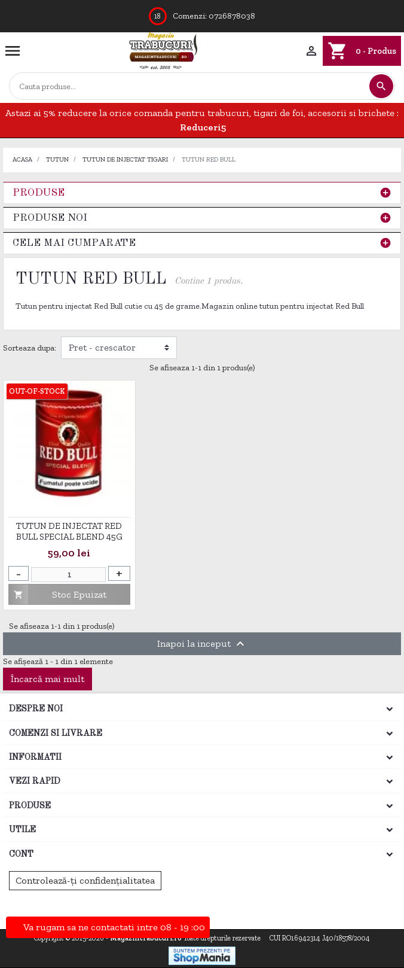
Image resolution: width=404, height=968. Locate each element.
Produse (39, 193)
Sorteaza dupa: (29, 348)
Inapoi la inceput (202, 644)
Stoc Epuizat (57, 594)
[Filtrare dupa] (119, 347)
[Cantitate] (68, 574)
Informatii (35, 757)
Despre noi (36, 709)
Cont (21, 854)
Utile (22, 830)
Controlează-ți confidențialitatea (85, 880)
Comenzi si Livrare (55, 733)
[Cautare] (189, 86)
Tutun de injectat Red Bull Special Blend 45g (69, 531)
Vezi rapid (34, 781)
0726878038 (232, 16)
